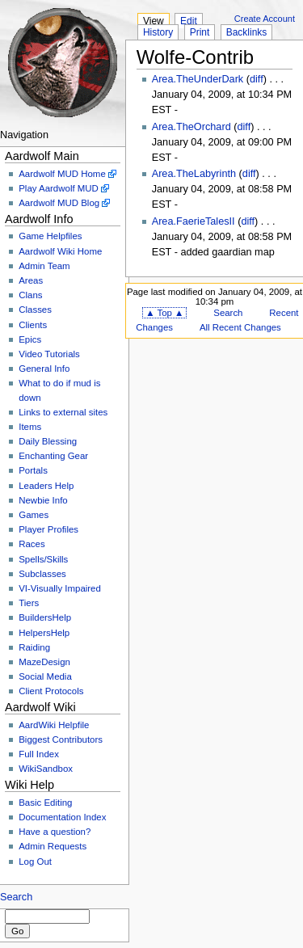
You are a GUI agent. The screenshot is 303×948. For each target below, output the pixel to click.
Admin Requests (52, 846)
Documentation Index (62, 817)
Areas (31, 280)
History (158, 32)
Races (31, 544)
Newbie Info (43, 500)
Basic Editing (45, 802)
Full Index (39, 754)
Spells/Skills (43, 559)
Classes (35, 309)
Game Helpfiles (50, 236)
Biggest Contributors (61, 739)
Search (16, 897)
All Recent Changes (240, 327)
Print (200, 32)
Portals (33, 470)
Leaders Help (46, 486)
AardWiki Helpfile (54, 725)
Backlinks (246, 32)
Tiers (29, 603)
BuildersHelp (45, 617)
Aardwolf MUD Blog (59, 203)
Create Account (264, 18)
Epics (30, 339)
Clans (30, 295)
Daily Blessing (48, 441)
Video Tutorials (49, 354)
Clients (33, 325)
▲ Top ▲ (164, 313)
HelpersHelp (44, 633)
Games (33, 515)
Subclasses (42, 574)
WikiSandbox (46, 768)
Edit (188, 21)
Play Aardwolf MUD (59, 188)
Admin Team (44, 266)
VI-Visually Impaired (60, 588)
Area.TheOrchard (191, 127)
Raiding (34, 647)
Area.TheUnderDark (198, 79)
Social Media (45, 676)
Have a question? (54, 831)
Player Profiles (48, 529)
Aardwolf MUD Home (62, 174)
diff (256, 79)
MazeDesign (44, 662)
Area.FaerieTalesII (193, 221)
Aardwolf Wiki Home (60, 251)
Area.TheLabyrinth (194, 173)
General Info (44, 368)
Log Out (35, 861)
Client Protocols (51, 691)
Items (30, 427)
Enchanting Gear (53, 456)
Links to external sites (63, 412)
